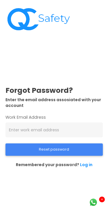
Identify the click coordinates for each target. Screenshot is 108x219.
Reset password (54, 149)
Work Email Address (25, 117)
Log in (86, 165)
